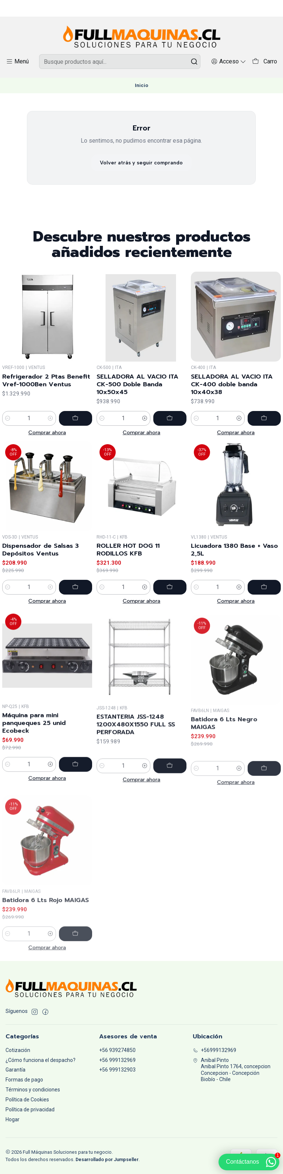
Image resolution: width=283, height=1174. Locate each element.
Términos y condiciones (33, 1090)
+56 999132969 (117, 1060)
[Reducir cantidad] (8, 429)
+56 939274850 (117, 1050)
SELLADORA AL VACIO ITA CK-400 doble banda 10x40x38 (232, 413)
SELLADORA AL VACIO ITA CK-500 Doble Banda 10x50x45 (137, 403)
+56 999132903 (117, 1070)
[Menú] (17, 61)
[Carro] (265, 62)
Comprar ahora (47, 443)
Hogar (13, 1119)
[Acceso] (228, 61)
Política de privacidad (30, 1109)
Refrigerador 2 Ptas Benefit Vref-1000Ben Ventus (46, 391)
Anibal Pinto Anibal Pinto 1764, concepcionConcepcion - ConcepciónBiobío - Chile (231, 1070)
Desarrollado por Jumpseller (107, 1159)
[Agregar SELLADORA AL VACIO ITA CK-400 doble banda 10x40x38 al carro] (264, 447)
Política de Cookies (27, 1099)
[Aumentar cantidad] (50, 429)
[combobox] (119, 61)
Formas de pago (24, 1080)
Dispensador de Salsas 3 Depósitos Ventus (40, 586)
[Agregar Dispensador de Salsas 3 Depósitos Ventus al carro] (75, 623)
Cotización (18, 1050)
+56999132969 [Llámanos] (214, 1050)
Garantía (15, 1070)
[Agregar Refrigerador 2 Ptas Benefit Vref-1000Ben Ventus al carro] (75, 429)
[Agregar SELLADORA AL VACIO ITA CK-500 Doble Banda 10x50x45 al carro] (169, 436)
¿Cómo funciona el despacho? (41, 1060)
